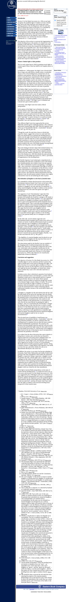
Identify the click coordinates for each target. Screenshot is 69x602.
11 (38, 101)
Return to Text (44, 391)
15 (23, 119)
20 (40, 198)
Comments (48, 12)
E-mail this (48, 10)
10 (30, 99)
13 (40, 118)
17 (43, 144)
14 (46, 118)
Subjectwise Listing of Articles (61, 35)
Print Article (48, 13)
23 (32, 226)
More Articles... (58, 42)
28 (29, 380)
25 (27, 314)
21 (51, 210)
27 (35, 371)
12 (24, 118)
